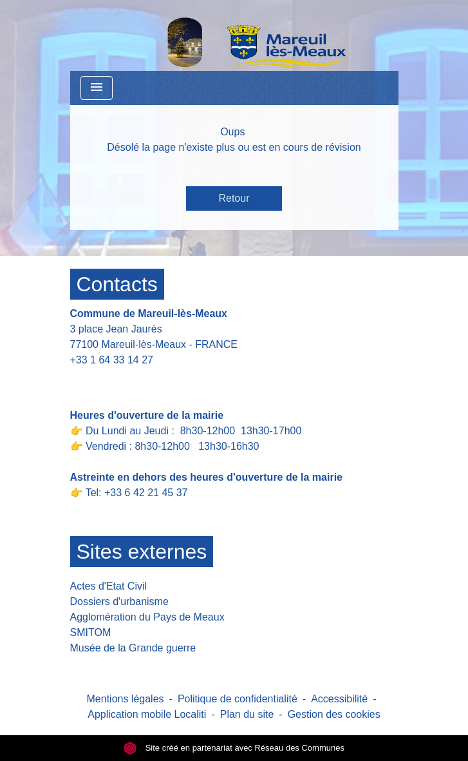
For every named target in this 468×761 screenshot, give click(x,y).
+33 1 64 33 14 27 (111, 359)
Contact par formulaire (129, 379)
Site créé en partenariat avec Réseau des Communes (234, 748)
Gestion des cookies (334, 714)
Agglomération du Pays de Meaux (147, 617)
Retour (233, 198)
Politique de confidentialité (237, 698)
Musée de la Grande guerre (133, 647)
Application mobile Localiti (147, 714)
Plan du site (247, 714)
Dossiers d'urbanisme (119, 601)
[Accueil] (223, 35)
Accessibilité (339, 698)
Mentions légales (125, 698)
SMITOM (90, 632)
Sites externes (142, 551)
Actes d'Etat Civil (108, 586)
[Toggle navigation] (96, 88)
